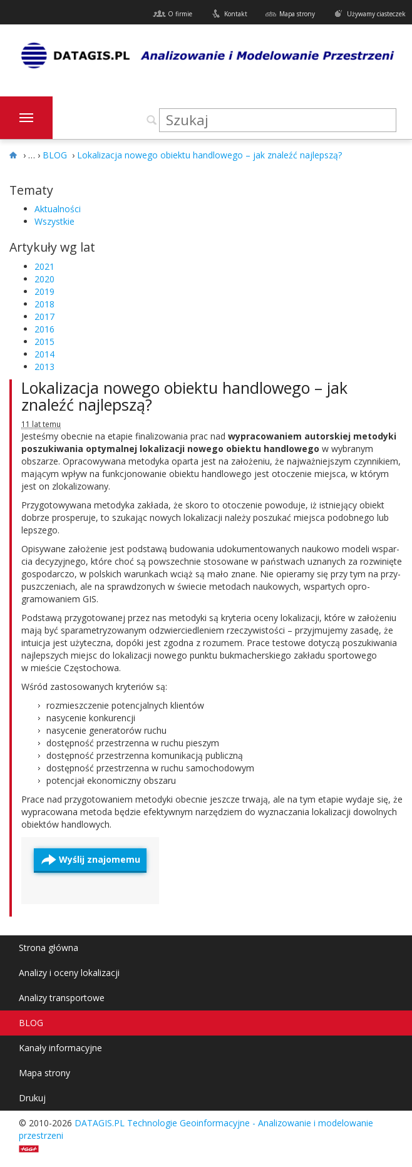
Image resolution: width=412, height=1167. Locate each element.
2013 (44, 367)
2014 (44, 354)
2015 (44, 341)
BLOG (31, 1023)
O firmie (180, 13)
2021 (44, 266)
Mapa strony (297, 13)
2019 (44, 291)
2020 (44, 279)
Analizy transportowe (62, 998)
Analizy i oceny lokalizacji (69, 973)
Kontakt (235, 13)
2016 (44, 329)
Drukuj (32, 1098)
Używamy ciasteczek (376, 13)
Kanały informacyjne (60, 1048)
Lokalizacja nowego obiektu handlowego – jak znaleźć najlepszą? (184, 396)
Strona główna (48, 948)
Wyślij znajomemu (99, 859)
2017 (44, 316)
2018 (44, 304)
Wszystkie (54, 221)
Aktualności (57, 209)
